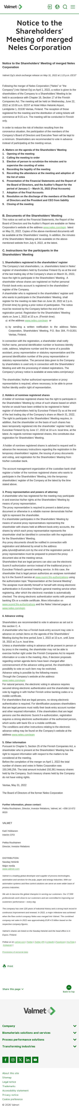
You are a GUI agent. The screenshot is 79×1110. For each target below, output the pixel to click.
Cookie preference (12, 1099)
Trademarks (8, 1086)
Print (7, 966)
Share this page (13, 989)
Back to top (69, 989)
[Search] (65, 7)
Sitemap (6, 1077)
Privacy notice (10, 1094)
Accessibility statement (15, 1090)
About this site (10, 1073)
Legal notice (9, 1081)
